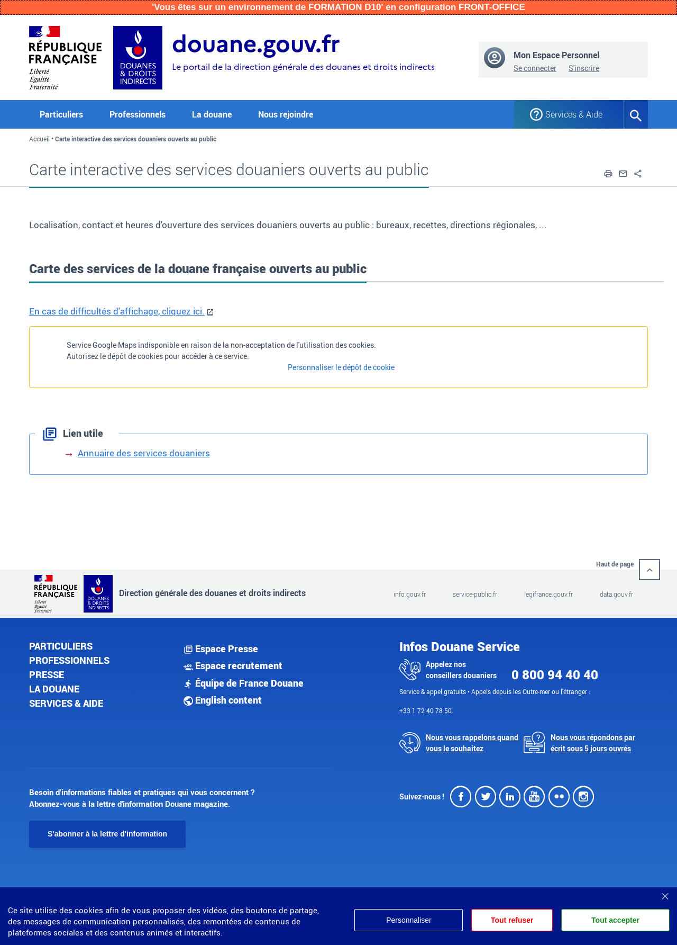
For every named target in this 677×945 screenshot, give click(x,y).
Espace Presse (221, 648)
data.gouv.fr (616, 594)
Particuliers (61, 646)
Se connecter (535, 68)
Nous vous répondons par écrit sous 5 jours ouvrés (593, 742)
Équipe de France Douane (244, 683)
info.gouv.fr (410, 594)
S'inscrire (584, 68)
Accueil (39, 138)
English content (223, 700)
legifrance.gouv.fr (548, 594)
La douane (54, 688)
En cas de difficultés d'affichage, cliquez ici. (117, 311)
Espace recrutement (233, 665)
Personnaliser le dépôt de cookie (341, 367)
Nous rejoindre (285, 114)
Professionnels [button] (137, 114)
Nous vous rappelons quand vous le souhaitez (472, 742)
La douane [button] (212, 114)
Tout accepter (615, 920)
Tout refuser (511, 920)
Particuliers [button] (61, 114)
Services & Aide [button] (573, 114)
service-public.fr (475, 594)
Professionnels (69, 660)
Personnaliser (406, 920)
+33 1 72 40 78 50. (426, 710)
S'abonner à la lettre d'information (107, 834)
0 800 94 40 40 (554, 674)
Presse (46, 674)
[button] (608, 172)
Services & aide (66, 703)
